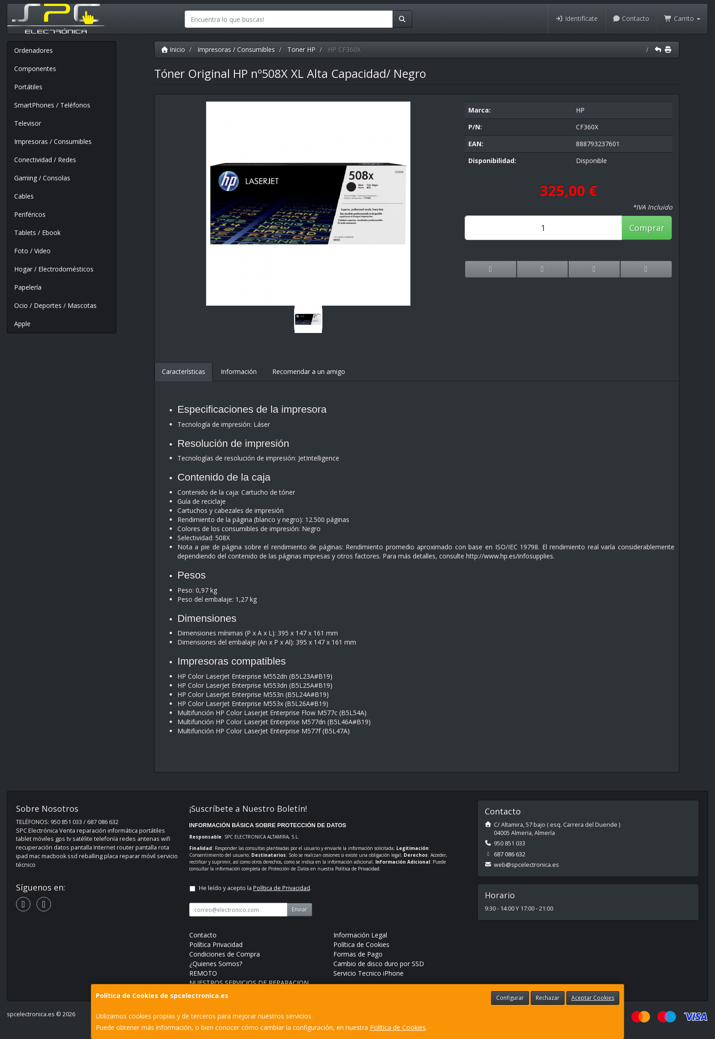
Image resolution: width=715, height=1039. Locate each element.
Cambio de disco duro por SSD (378, 963)
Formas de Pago (358, 954)
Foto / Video (32, 250)
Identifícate (576, 18)
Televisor (27, 123)
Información (239, 371)
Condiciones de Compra (224, 954)
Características (183, 371)
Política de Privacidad (357, 868)
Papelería (27, 287)
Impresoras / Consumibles (53, 141)
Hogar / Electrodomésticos (53, 269)
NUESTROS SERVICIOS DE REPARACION (249, 982)
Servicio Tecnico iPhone (368, 973)
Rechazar (548, 998)
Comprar (646, 227)
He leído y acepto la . (255, 888)
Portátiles (28, 86)
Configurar (510, 998)
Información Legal (360, 935)
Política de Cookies (398, 1027)
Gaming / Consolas (42, 178)
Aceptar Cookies (592, 998)
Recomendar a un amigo (308, 371)
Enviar (299, 909)
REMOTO (203, 973)
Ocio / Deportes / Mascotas (55, 305)
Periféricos (30, 214)
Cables (24, 196)
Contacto (631, 18)
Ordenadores (33, 50)
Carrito (682, 18)
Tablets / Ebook (37, 232)
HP (580, 110)
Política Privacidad (216, 944)
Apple (22, 323)
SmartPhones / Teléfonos (52, 105)
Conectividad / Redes (45, 159)
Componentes (35, 68)
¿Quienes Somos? (215, 963)
